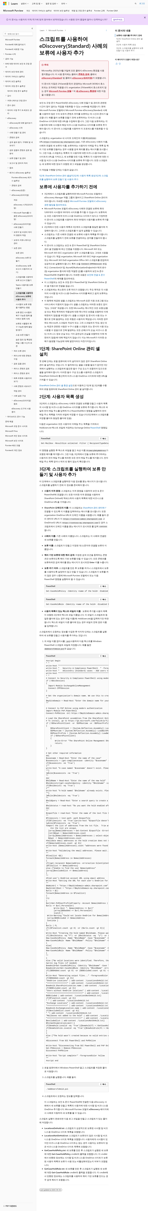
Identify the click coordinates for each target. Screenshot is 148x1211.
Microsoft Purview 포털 (60, 91)
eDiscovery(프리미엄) (82, 77)
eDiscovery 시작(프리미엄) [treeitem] (23, 206)
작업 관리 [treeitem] (18, 391)
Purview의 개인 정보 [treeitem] (13, 450)
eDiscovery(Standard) (52, 77)
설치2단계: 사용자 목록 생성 (82, 175)
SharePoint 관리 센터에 (93, 507)
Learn (42, 30)
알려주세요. (118, 19)
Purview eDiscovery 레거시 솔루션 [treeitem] (21, 179)
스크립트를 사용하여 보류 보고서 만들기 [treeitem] (24, 278)
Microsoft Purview (56, 30)
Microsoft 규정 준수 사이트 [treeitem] (16, 426)
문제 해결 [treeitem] (9, 421)
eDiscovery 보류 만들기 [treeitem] (23, 259)
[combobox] (18, 34)
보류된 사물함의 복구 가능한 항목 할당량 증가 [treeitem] (24, 326)
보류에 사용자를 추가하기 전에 (129, 35)
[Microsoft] (5, 3)
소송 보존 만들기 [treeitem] (23, 335)
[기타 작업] (106, 30)
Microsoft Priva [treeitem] (11, 431)
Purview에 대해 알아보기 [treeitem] (15, 44)
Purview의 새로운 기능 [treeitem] (14, 49)
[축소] (32, 28)
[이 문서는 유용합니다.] (116, 63)
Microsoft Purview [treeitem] (12, 39)
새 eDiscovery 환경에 (86, 91)
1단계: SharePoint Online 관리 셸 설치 (129, 40)
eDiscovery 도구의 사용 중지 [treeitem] (21, 410)
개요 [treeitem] (15, 200)
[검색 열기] (135, 3)
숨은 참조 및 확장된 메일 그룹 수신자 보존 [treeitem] (24, 342)
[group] (74, 443)
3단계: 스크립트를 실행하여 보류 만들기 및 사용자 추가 (129, 49)
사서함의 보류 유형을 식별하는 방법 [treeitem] (24, 306)
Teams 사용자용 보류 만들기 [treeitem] (24, 286)
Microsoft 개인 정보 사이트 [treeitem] (16, 436)
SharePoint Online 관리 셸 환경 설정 (56, 385)
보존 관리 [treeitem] (20, 253)
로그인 (142, 3)
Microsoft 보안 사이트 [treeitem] (14, 440)
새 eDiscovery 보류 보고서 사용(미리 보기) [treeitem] (24, 268)
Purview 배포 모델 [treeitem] (12, 445)
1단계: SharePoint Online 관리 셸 (54, 175)
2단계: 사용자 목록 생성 (126, 44)
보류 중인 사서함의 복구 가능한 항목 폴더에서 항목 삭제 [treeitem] (24, 315)
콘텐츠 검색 (83, 74)
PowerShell (95, 427)
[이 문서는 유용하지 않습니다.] (119, 63)
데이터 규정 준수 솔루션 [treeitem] (17, 91)
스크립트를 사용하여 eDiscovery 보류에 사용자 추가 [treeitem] (24, 296)
